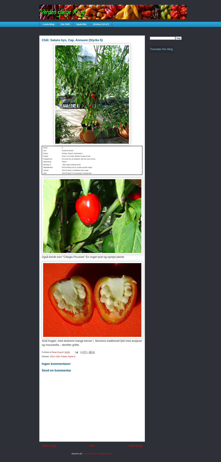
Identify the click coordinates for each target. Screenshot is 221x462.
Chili (58, 356)
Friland (64, 356)
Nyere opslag (49, 445)
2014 (52, 356)
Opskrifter (81, 24)
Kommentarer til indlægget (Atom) (98, 453)
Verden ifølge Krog (61, 13)
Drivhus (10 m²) (101, 24)
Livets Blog (48, 24)
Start (92, 445)
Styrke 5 (71, 356)
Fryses (64, 162)
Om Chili (65, 24)
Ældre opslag (135, 445)
